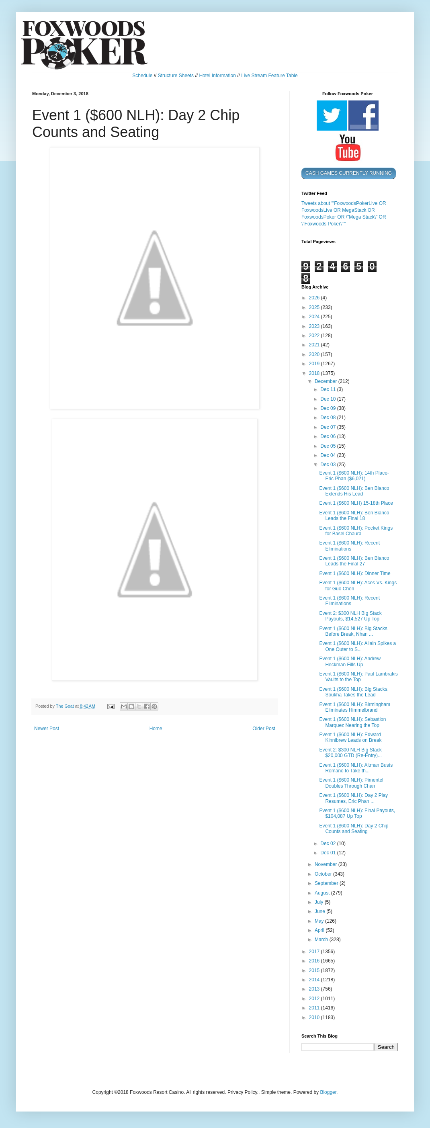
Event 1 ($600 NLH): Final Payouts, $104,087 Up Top (357, 813)
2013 (315, 989)
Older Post (263, 728)
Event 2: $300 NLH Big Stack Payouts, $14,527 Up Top (350, 616)
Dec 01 (328, 853)
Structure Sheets (176, 75)
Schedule (142, 75)
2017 (315, 951)
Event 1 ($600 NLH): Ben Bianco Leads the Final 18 (354, 515)
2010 (315, 1017)
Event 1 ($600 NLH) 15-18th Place (356, 503)
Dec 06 (328, 436)
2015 (315, 970)
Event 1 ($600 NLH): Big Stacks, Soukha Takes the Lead (354, 692)
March (322, 939)
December (326, 381)
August (323, 893)
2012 (315, 998)
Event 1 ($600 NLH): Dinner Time (354, 573)
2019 (315, 363)
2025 (315, 307)
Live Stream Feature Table (269, 75)
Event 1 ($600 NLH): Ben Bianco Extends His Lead (354, 491)
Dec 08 (328, 417)
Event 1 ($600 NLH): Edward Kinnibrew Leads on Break (350, 737)
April (320, 930)
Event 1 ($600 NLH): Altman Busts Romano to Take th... (356, 768)
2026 (315, 298)
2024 (315, 316)
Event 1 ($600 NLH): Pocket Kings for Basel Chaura (356, 530)
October (324, 874)
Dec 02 (328, 843)
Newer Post (46, 728)
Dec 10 (328, 399)
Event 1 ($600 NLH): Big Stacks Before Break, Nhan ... (353, 631)
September (327, 883)
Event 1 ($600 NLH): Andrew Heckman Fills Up (350, 661)
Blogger (328, 1092)
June (320, 911)
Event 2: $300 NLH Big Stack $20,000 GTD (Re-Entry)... (350, 752)
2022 (315, 335)
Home (155, 728)
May (320, 921)
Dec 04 (328, 455)
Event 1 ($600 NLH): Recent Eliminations (349, 545)
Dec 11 (328, 389)
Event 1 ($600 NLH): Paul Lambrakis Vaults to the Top (358, 676)
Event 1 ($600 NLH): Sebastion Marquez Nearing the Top (352, 722)
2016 (315, 961)
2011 (315, 1008)
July (320, 902)
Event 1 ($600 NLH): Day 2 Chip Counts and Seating (353, 828)
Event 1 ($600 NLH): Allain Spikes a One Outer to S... (357, 646)
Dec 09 (328, 408)
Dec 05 (328, 446)
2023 (315, 326)
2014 (315, 980)
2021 (315, 345)
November (326, 864)
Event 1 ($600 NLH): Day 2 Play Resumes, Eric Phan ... (353, 798)
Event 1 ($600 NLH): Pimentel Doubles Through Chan (351, 782)
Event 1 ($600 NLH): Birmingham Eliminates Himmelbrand (354, 707)
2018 (315, 373)
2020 (315, 354)
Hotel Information (217, 75)
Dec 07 (328, 427)
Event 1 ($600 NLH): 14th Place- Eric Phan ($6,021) (354, 475)
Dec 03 (328, 464)
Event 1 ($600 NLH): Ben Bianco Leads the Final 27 (354, 561)
